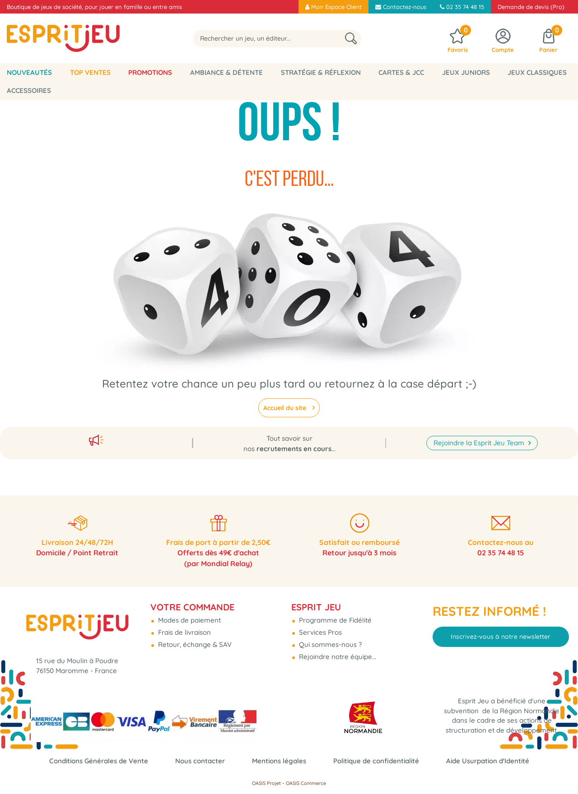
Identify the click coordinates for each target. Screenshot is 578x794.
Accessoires (29, 90)
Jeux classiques (537, 72)
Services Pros (319, 630)
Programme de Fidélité (334, 618)
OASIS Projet (266, 783)
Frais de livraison (183, 630)
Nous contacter (200, 761)
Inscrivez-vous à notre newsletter (500, 635)
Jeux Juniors (466, 72)
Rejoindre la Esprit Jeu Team (480, 440)
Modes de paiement (188, 618)
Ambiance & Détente (226, 72)
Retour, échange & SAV (194, 642)
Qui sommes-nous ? (329, 642)
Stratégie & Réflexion (321, 72)
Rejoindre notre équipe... (336, 655)
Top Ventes (90, 72)
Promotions (150, 72)
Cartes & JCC (401, 72)
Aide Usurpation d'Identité (487, 761)
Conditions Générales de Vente (98, 761)
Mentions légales (279, 761)
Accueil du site (285, 408)
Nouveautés (29, 72)
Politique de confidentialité (376, 761)
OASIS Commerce (306, 783)
